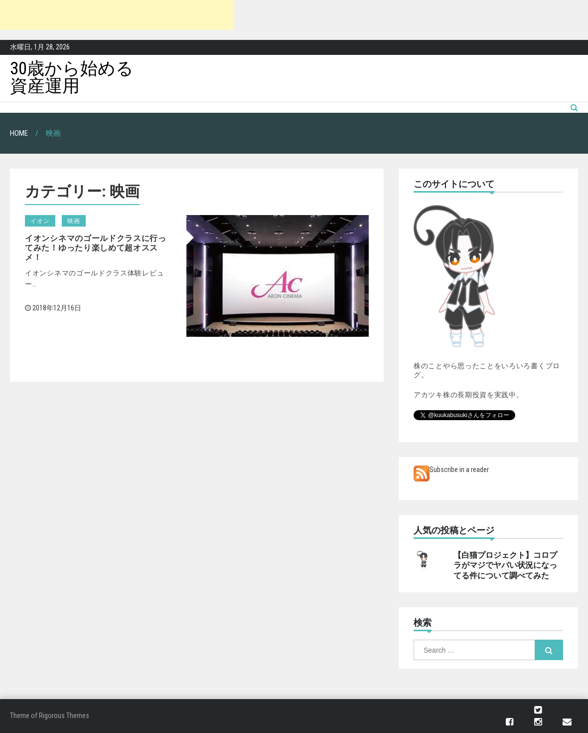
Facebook (509, 722)
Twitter (538, 710)
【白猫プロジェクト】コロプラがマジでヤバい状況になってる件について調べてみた (505, 565)
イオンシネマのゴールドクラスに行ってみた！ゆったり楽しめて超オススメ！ (95, 248)
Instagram (538, 722)
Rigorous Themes (64, 716)
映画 (73, 221)
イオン (40, 221)
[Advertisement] (116, 15)
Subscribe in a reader (459, 470)
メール (567, 722)
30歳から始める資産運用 (72, 77)
